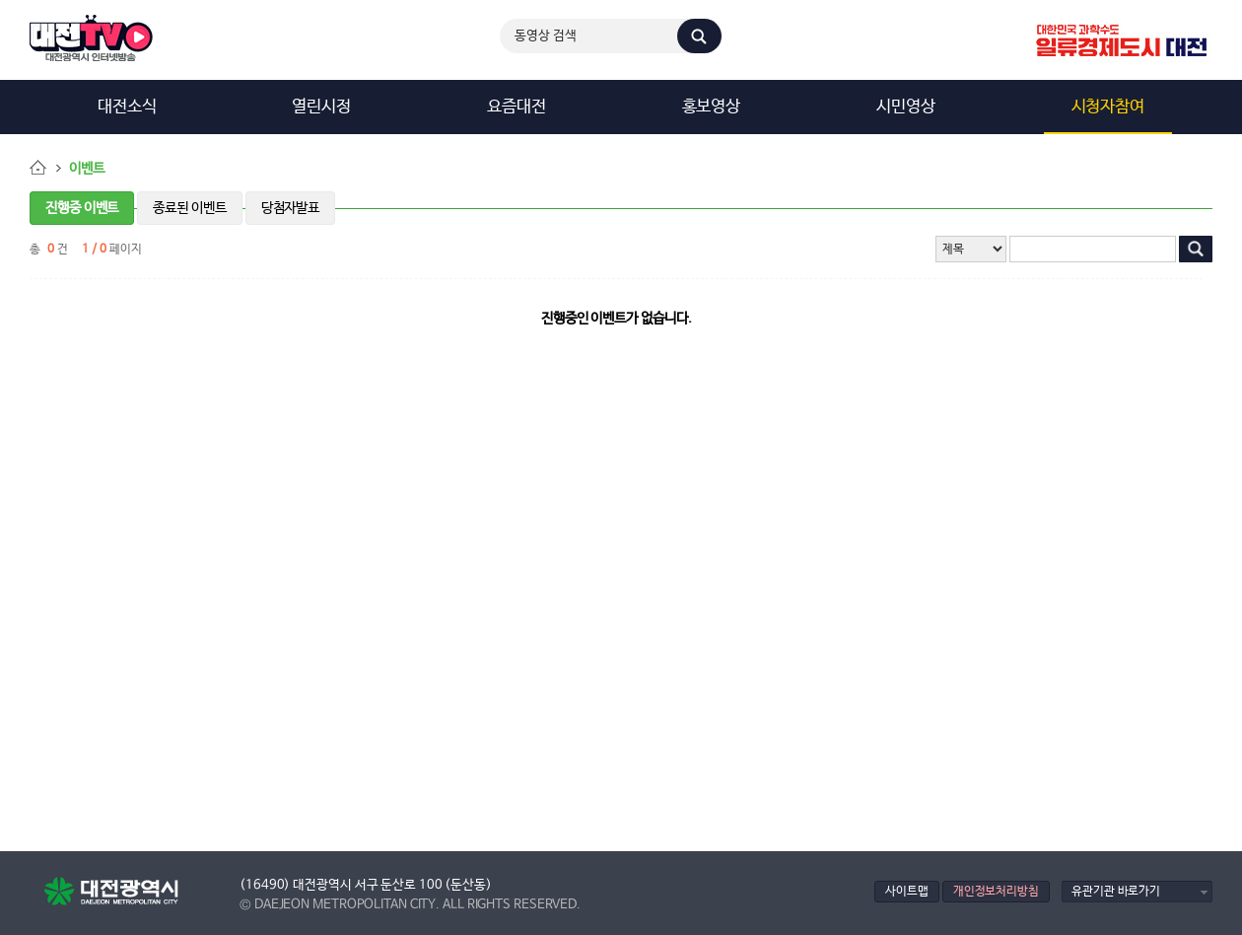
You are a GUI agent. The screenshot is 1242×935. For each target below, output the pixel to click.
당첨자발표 (290, 208)
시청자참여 (1108, 107)
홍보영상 (711, 107)
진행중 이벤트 (81, 208)
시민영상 (905, 107)
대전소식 (127, 107)
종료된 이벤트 (189, 208)
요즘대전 (516, 107)
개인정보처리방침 (996, 891)
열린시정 (321, 107)
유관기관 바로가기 (1115, 891)
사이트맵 (907, 891)
